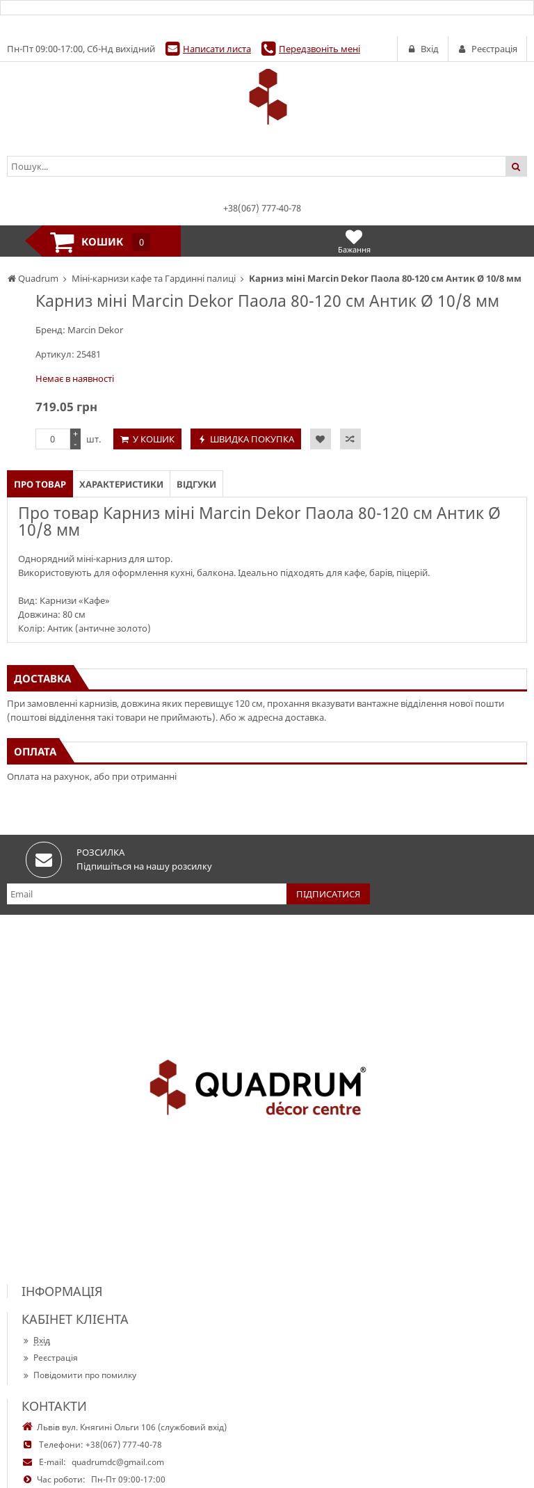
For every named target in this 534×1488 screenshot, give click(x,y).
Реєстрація (50, 1357)
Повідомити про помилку (79, 1375)
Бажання (354, 241)
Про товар (40, 484)
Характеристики (121, 484)
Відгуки (196, 484)
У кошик (154, 439)
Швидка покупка (252, 439)
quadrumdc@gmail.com (118, 1462)
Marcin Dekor (95, 329)
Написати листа (217, 48)
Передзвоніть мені (319, 48)
